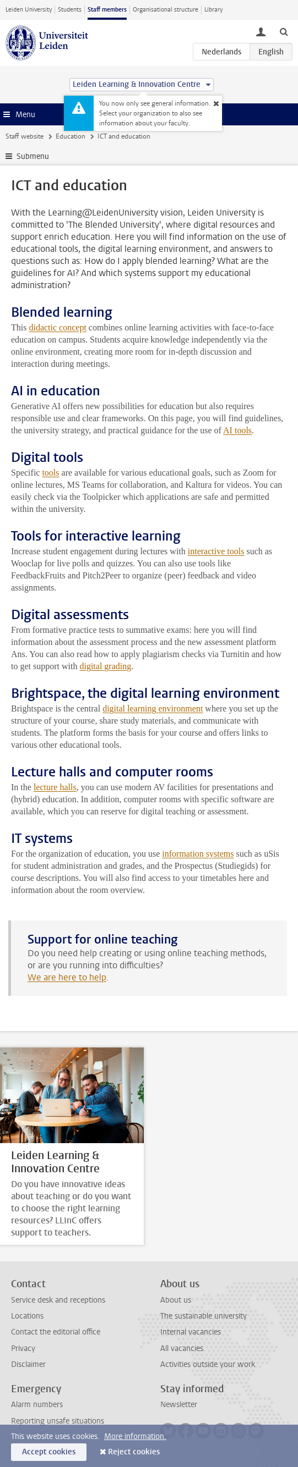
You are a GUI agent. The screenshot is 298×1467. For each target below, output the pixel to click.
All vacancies (181, 1348)
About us (175, 1300)
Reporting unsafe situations (57, 1421)
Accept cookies (48, 1452)
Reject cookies (134, 1452)
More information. (135, 1436)
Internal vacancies (190, 1332)
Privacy (23, 1348)
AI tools (237, 430)
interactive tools (216, 551)
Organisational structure (165, 9)
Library (213, 9)
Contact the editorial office (55, 1332)
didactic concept (57, 327)
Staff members (107, 9)
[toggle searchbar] (283, 31)
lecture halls (55, 787)
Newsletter (178, 1404)
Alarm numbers (37, 1404)
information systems (198, 853)
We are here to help (67, 977)
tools (50, 472)
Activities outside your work (207, 1364)
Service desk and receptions (58, 1300)
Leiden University (29, 9)
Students (70, 9)
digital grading (105, 666)
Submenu (33, 156)
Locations (27, 1316)
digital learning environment (152, 708)
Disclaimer (28, 1364)
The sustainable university (203, 1316)
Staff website (25, 136)
